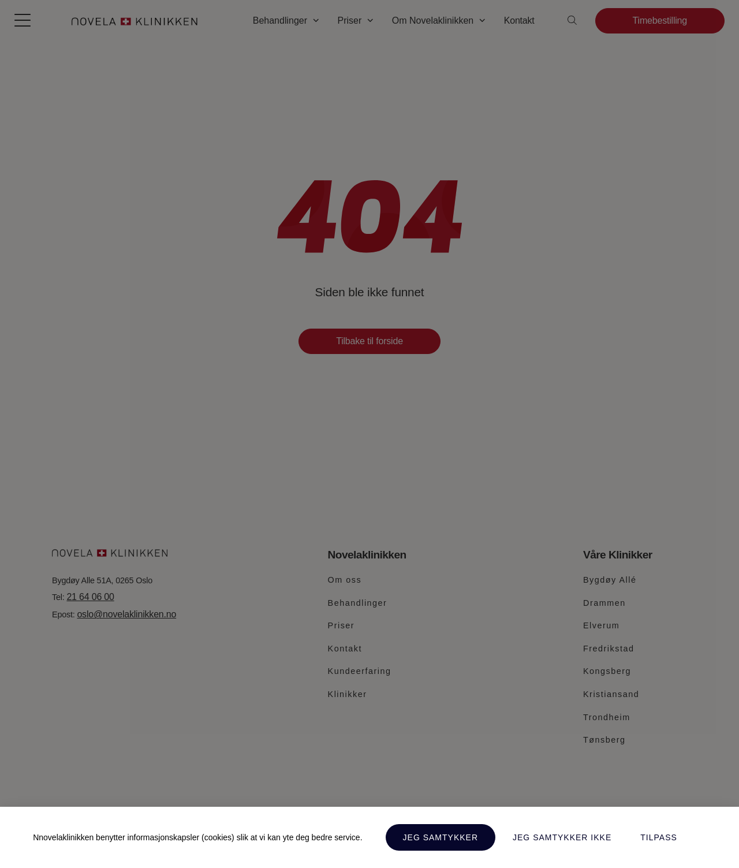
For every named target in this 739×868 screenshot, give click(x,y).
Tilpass (658, 837)
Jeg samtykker (440, 837)
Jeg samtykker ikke (562, 837)
